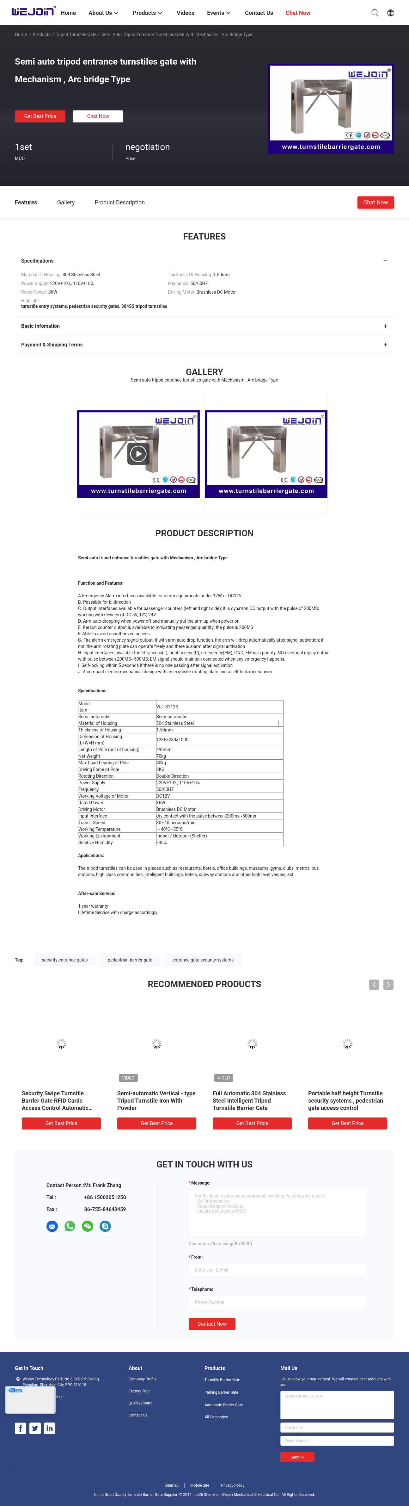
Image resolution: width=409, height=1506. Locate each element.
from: (197, 1257)
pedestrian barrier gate (130, 959)
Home (21, 34)
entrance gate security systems (203, 959)
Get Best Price (40, 116)
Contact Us (138, 1415)
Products (42, 34)
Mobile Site (199, 1485)
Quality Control (141, 1403)
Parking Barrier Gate (221, 1392)
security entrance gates (65, 959)
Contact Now (212, 1324)
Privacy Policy (232, 1485)
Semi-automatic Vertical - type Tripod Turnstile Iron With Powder (156, 1100)
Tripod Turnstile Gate (76, 34)
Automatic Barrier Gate (223, 1405)
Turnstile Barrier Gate (222, 1380)
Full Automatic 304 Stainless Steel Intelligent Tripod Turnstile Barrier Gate (249, 1100)
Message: (201, 1183)
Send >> (297, 1457)
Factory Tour (139, 1391)
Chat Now (98, 116)
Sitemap (172, 1485)
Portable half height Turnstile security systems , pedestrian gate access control (345, 1100)
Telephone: (202, 1289)
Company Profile (142, 1379)
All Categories (216, 1417)
